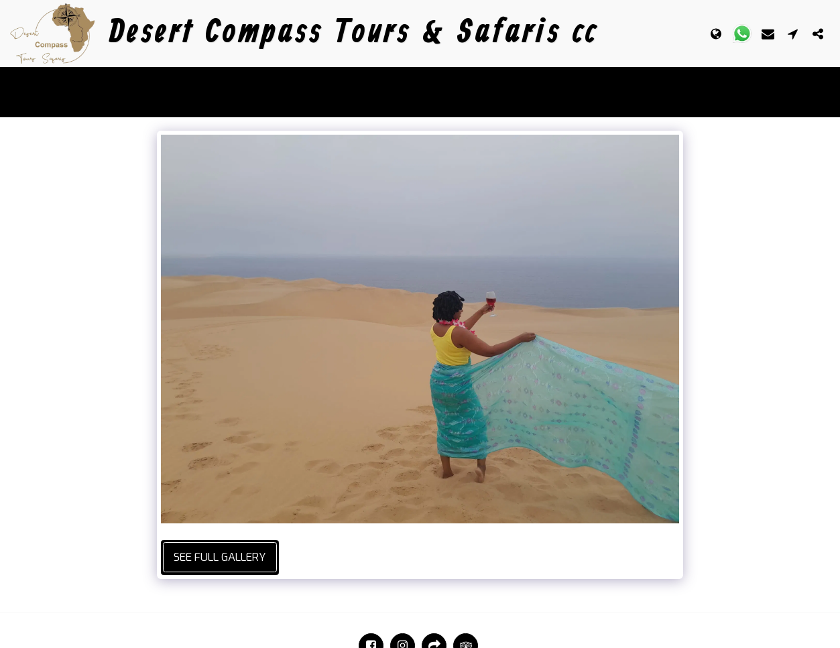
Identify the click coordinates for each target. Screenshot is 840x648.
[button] (742, 33)
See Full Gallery (220, 556)
